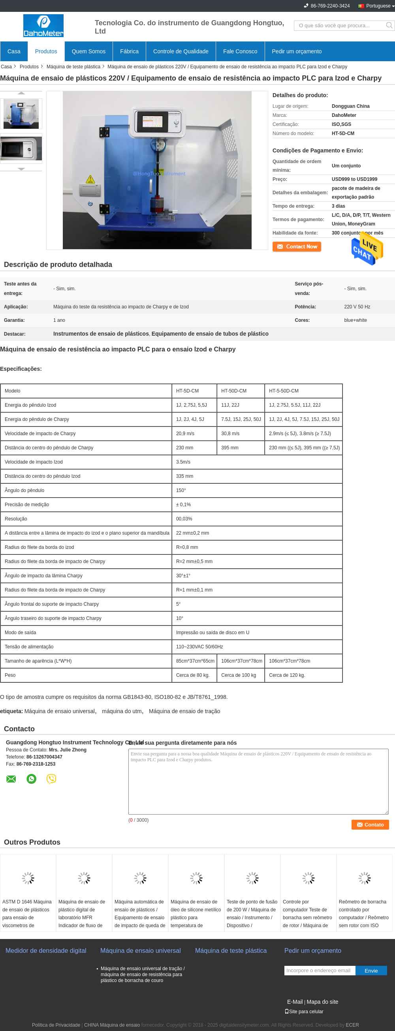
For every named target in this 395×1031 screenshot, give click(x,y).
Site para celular (304, 1011)
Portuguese (379, 6)
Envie (371, 971)
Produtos (46, 51)
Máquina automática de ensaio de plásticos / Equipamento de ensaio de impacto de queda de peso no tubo (140, 917)
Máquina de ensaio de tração (184, 711)
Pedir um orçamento (297, 51)
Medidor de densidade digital (46, 950)
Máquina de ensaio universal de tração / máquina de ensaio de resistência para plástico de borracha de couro (143, 974)
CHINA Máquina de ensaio (112, 1025)
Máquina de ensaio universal (59, 711)
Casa (14, 51)
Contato (281, 246)
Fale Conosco (240, 51)
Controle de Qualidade (181, 51)
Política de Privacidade (56, 1025)
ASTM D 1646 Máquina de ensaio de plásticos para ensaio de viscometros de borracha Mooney (27, 917)
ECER (352, 1025)
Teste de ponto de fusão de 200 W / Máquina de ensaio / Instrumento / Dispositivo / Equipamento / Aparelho (252, 917)
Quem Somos (89, 51)
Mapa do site (322, 1002)
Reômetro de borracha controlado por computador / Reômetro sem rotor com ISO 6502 (364, 917)
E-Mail (295, 1002)
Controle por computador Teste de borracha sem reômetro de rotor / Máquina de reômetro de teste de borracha (307, 921)
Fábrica (129, 51)
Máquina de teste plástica (73, 66)
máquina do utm (121, 711)
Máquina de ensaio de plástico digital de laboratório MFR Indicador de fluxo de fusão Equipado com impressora (81, 921)
